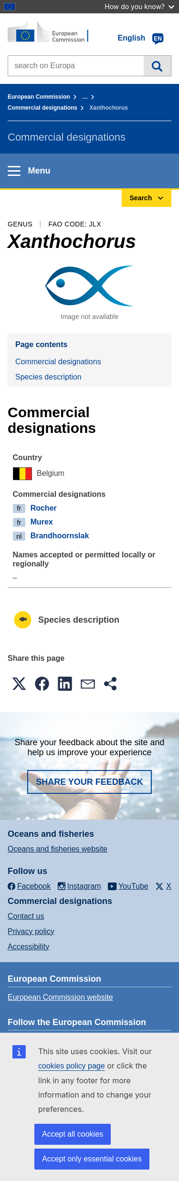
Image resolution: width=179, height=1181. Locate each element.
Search (157, 66)
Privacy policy (31, 931)
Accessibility (28, 947)
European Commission (39, 96)
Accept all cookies (72, 1134)
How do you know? (139, 6)
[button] (19, 683)
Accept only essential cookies (92, 1159)
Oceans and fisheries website (57, 849)
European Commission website (60, 997)
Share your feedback (89, 782)
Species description (48, 377)
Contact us (26, 916)
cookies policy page (71, 1066)
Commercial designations (42, 107)
